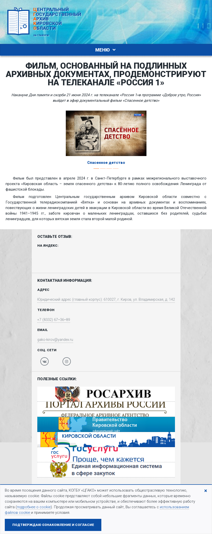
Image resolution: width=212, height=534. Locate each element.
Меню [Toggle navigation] (106, 50)
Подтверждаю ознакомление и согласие (53, 525)
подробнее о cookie (34, 507)
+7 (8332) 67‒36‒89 (52, 320)
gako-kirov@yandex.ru (54, 340)
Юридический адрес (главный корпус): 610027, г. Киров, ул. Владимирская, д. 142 (106, 299)
